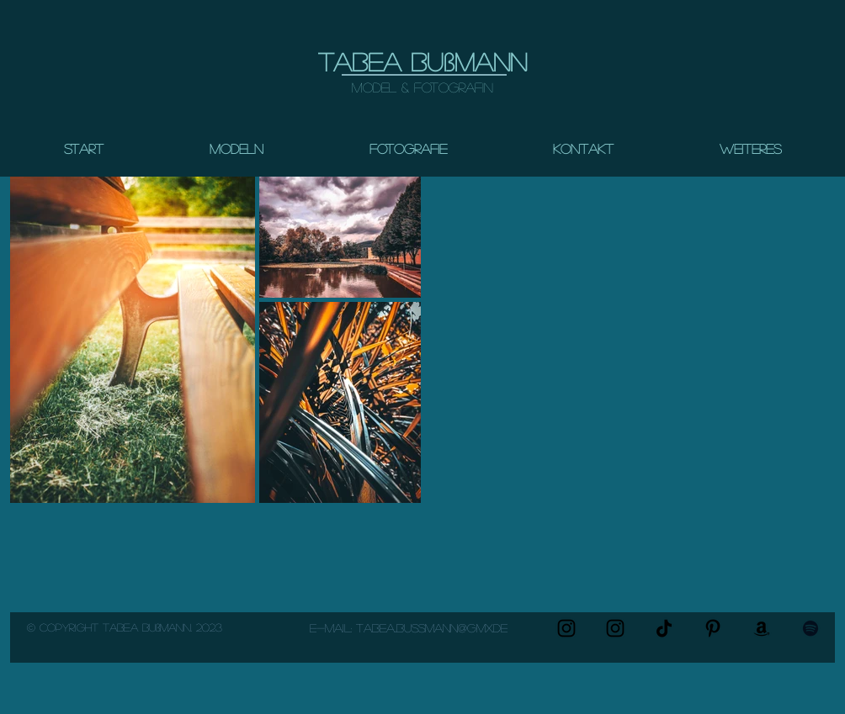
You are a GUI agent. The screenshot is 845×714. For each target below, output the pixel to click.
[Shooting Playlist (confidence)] (810, 628)
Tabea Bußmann (422, 61)
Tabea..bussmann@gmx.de (432, 627)
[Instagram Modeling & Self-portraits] (615, 628)
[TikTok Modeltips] (664, 628)
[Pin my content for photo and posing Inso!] (713, 628)
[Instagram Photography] (566, 628)
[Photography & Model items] (761, 628)
